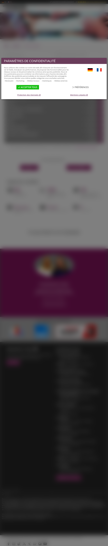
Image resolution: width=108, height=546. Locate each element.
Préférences (80, 87)
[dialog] (54, 273)
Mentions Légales (78, 95)
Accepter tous (27, 87)
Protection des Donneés (27, 95)
